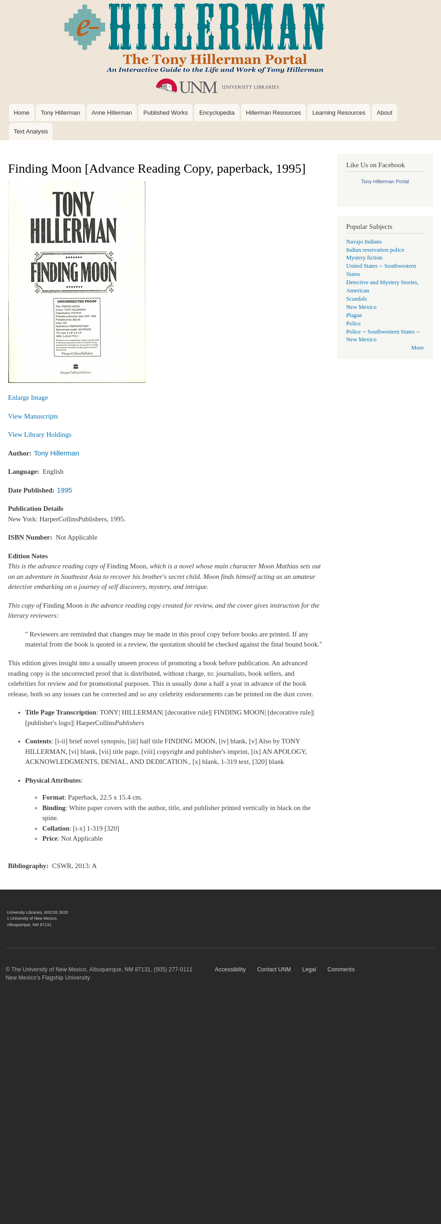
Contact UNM (274, 969)
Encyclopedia (216, 112)
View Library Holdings (40, 434)
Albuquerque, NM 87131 (29, 924)
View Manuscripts (33, 416)
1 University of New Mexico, (32, 918)
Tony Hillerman (60, 112)
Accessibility (230, 969)
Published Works (165, 112)
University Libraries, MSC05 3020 (37, 912)
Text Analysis (31, 131)
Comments (341, 969)
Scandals (356, 299)
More (417, 347)
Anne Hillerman (111, 112)
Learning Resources (338, 112)
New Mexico (361, 307)
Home (22, 112)
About (385, 112)
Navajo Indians (364, 241)
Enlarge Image (28, 397)
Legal (309, 969)
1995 (64, 490)
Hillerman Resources (273, 112)
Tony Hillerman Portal (385, 181)
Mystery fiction (364, 257)
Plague (354, 315)
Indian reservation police (375, 250)
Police (353, 323)
